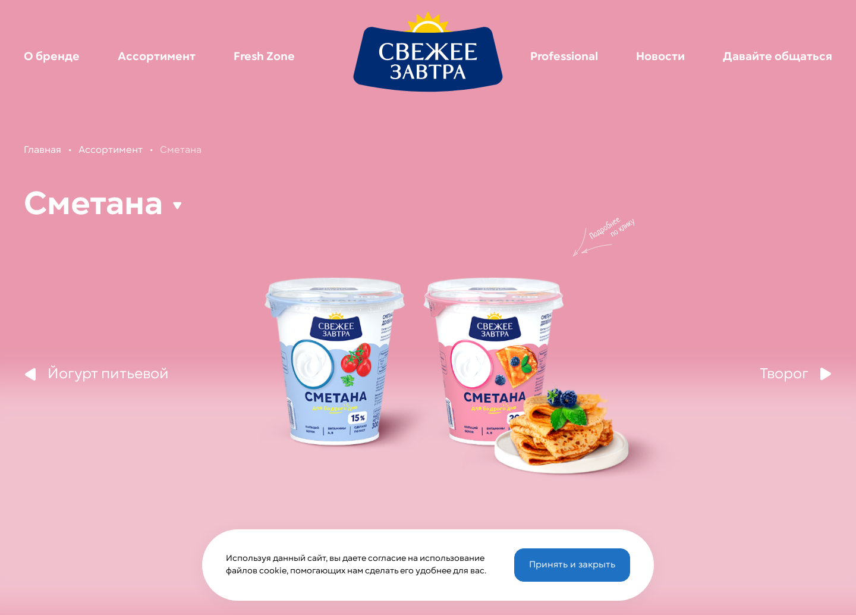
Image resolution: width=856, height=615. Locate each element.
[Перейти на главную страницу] (428, 51)
